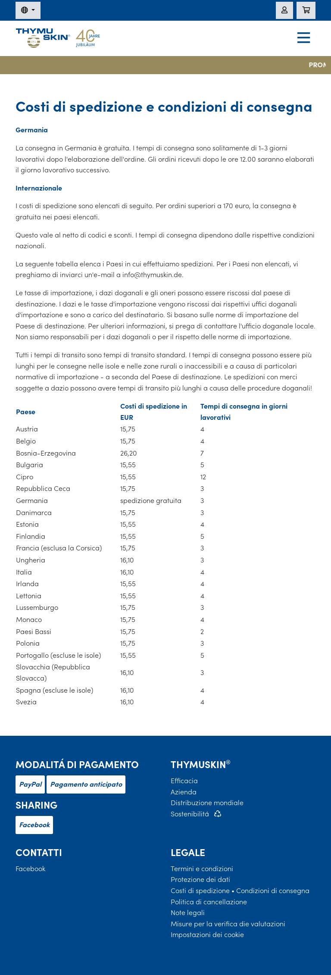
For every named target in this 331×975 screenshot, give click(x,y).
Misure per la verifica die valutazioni (228, 923)
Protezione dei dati (200, 879)
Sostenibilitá (190, 813)
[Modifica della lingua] (28, 10)
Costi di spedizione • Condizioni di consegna (240, 890)
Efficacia (184, 780)
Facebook (34, 824)
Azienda (184, 792)
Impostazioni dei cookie (207, 934)
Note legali (188, 912)
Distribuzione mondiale (207, 802)
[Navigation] (303, 39)
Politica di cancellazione (209, 901)
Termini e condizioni (202, 868)
